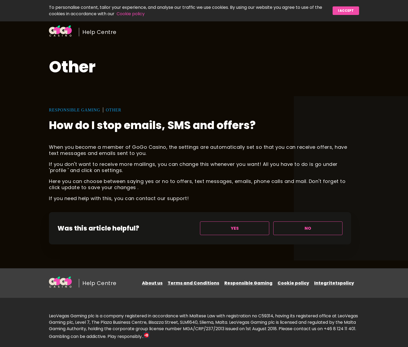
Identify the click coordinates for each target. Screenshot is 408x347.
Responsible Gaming (248, 283)
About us (152, 283)
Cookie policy (131, 14)
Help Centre (99, 32)
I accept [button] (346, 10)
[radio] (234, 228)
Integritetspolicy (334, 283)
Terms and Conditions (193, 283)
